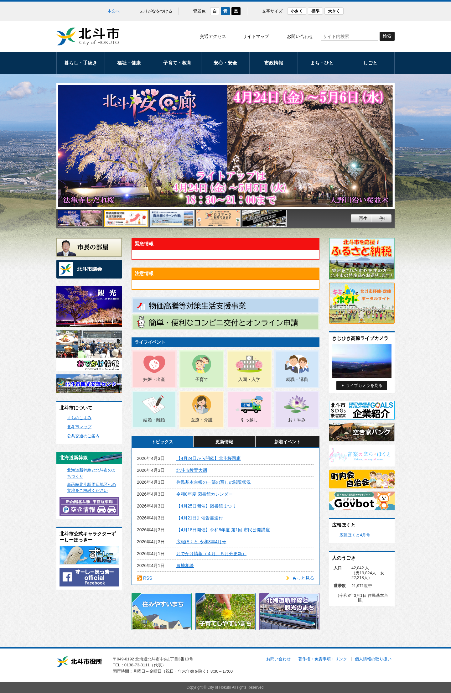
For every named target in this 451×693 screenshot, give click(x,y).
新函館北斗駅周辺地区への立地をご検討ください (91, 487)
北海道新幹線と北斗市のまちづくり (91, 473)
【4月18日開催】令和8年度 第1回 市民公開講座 (223, 529)
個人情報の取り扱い (373, 659)
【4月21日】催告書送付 (199, 517)
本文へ (113, 11)
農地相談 (185, 565)
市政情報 (273, 62)
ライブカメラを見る (364, 385)
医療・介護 (202, 419)
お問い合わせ (300, 36)
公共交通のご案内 (83, 436)
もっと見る (303, 578)
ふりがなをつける (156, 11)
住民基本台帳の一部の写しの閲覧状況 (213, 482)
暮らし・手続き (80, 62)
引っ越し (249, 419)
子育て (201, 379)
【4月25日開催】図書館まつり (206, 505)
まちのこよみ (79, 417)
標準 (315, 11)
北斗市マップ (79, 427)
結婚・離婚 (154, 419)
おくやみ (297, 419)
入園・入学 (249, 379)
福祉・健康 (129, 62)
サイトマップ (256, 36)
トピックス (162, 441)
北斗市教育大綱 (191, 470)
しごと (370, 62)
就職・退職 (297, 379)
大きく (334, 11)
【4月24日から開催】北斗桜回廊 (208, 458)
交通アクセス (213, 36)
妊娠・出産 (154, 379)
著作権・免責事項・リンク (322, 659)
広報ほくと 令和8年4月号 (201, 541)
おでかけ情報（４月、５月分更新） (211, 553)
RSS (147, 578)
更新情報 (224, 441)
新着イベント (287, 441)
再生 (363, 218)
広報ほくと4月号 (355, 535)
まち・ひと (322, 62)
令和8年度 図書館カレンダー (204, 494)
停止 (383, 218)
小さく (297, 11)
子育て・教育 (177, 62)
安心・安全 (225, 62)
